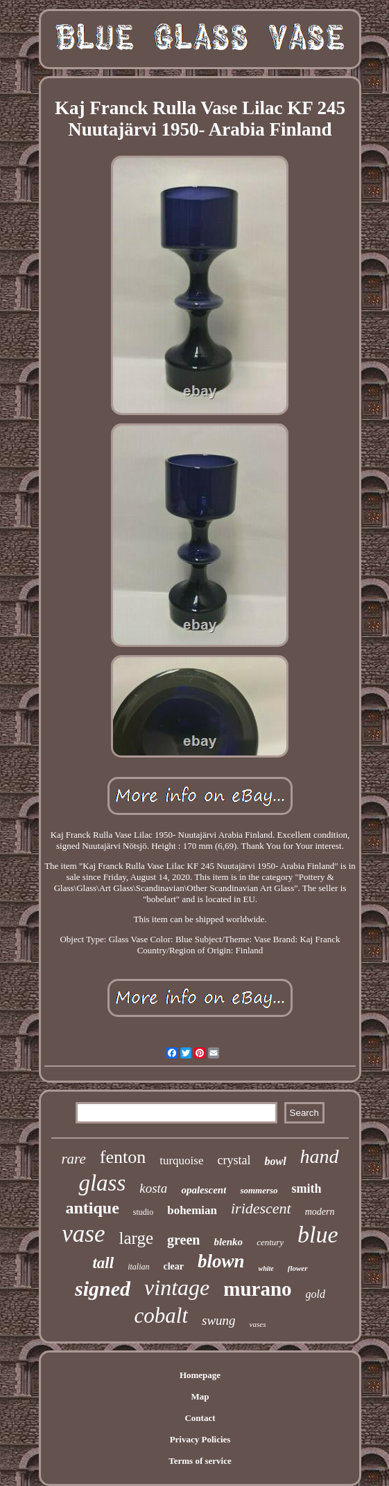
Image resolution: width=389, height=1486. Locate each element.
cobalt (162, 1315)
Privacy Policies (200, 1439)
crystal (233, 1160)
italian (138, 1267)
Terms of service (200, 1461)
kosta (153, 1188)
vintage (176, 1287)
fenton (123, 1157)
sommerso (258, 1190)
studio (143, 1212)
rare (73, 1158)
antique (92, 1208)
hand (319, 1156)
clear (173, 1266)
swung (219, 1320)
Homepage (200, 1375)
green (183, 1239)
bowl (275, 1161)
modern (320, 1212)
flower (298, 1268)
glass (102, 1183)
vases (258, 1324)
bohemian (192, 1210)
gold (315, 1294)
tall (103, 1263)
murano (257, 1289)
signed (102, 1288)
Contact (199, 1418)
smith (307, 1188)
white (266, 1268)
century (270, 1242)
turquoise (181, 1160)
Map (200, 1396)
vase (83, 1233)
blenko (228, 1241)
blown (221, 1261)
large (136, 1238)
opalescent (203, 1189)
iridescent (261, 1208)
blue (317, 1234)
